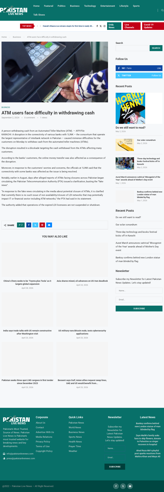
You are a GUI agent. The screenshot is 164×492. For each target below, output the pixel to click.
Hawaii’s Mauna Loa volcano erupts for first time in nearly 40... (68, 26)
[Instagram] (104, 26)
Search (119, 43)
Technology (90, 6)
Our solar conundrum (146, 140)
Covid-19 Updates (148, 26)
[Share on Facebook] (28, 225)
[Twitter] (100, 26)
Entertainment (108, 6)
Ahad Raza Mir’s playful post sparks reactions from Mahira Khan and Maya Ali (147, 453)
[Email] (130, 486)
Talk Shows (39, 14)
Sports (136, 6)
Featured (48, 6)
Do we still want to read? (130, 127)
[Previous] (37, 26)
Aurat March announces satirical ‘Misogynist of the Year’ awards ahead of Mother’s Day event (138, 178)
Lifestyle (123, 6)
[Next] (40, 26)
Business (75, 6)
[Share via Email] (49, 225)
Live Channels (129, 26)
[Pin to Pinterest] (42, 225)
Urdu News (111, 26)
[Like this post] (22, 225)
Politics (61, 6)
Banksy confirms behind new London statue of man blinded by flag (149, 194)
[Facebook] (97, 26)
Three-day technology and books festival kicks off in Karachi (148, 161)
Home (36, 6)
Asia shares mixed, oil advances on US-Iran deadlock (82, 281)
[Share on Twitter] (35, 225)
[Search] (162, 10)
